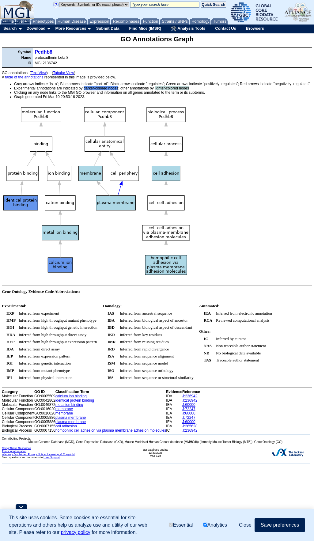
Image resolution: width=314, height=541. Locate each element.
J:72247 (188, 409)
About (6, 21)
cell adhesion (66, 426)
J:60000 (188, 405)
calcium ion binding (71, 396)
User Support (52, 457)
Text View (39, 73)
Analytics (215, 525)
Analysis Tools (188, 29)
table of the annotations (24, 77)
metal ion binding (69, 405)
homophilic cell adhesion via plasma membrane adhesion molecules (110, 430)
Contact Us (225, 28)
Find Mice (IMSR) (145, 28)
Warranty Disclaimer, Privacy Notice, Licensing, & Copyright (38, 454)
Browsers (255, 28)
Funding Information (14, 451)
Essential (181, 525)
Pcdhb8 (43, 52)
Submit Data (107, 28)
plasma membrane (70, 417)
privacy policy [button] (75, 532)
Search (10, 28)
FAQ (27, 21)
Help (17, 21)
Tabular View (63, 73)
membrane (64, 409)
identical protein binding (74, 400)
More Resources (70, 28)
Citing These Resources (16, 448)
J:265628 (189, 426)
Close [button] (245, 525)
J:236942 (189, 396)
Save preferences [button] (280, 525)
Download (35, 28)
